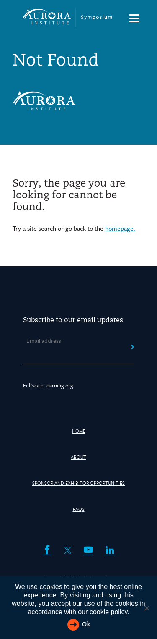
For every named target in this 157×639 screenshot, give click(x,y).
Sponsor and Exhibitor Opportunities (78, 482)
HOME (78, 430)
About (78, 456)
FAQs (79, 509)
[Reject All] (146, 608)
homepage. (120, 228)
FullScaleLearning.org (48, 385)
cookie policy (108, 611)
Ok (86, 625)
